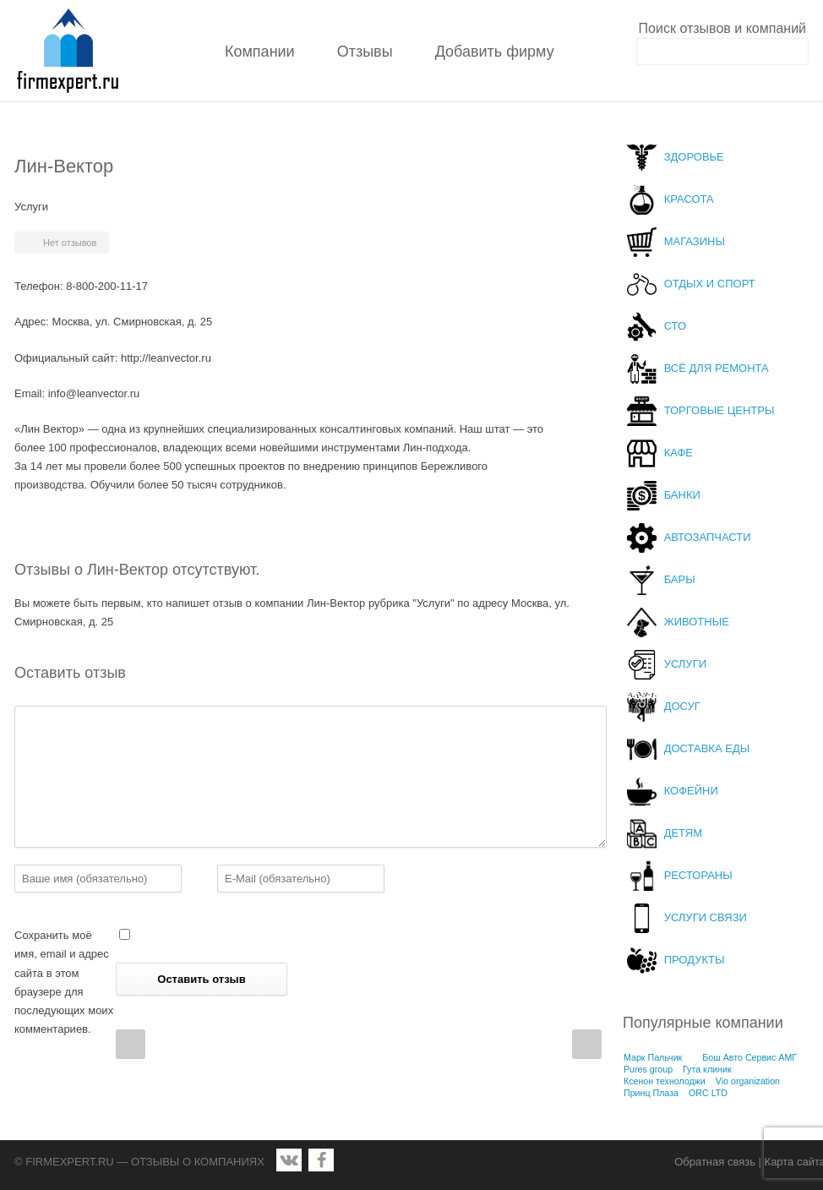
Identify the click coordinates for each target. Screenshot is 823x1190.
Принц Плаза (651, 1093)
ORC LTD (708, 1093)
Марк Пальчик (653, 1057)
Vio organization (748, 1081)
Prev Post (130, 1044)
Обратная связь (714, 1161)
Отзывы (365, 51)
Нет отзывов (69, 242)
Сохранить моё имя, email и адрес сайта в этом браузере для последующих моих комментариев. (63, 981)
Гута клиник (707, 1069)
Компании (260, 51)
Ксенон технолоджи (665, 1081)
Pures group (648, 1069)
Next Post (587, 1044)
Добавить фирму (494, 51)
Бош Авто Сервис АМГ (749, 1057)
